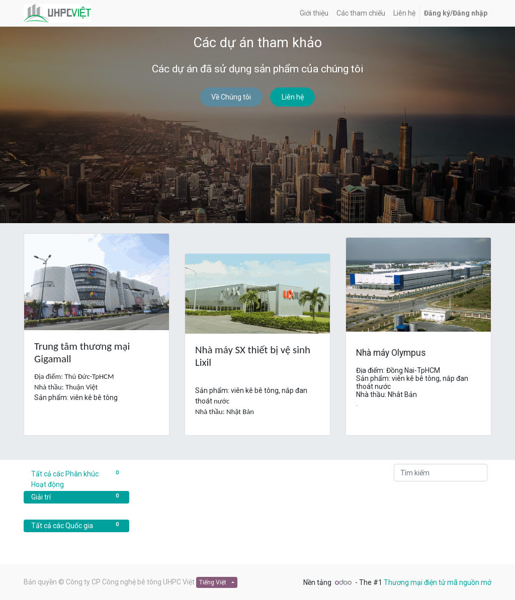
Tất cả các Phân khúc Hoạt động (76, 478)
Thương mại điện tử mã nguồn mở (437, 582)
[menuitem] (314, 13)
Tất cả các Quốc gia (76, 525)
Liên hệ (293, 97)
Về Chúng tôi (231, 97)
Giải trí (76, 496)
